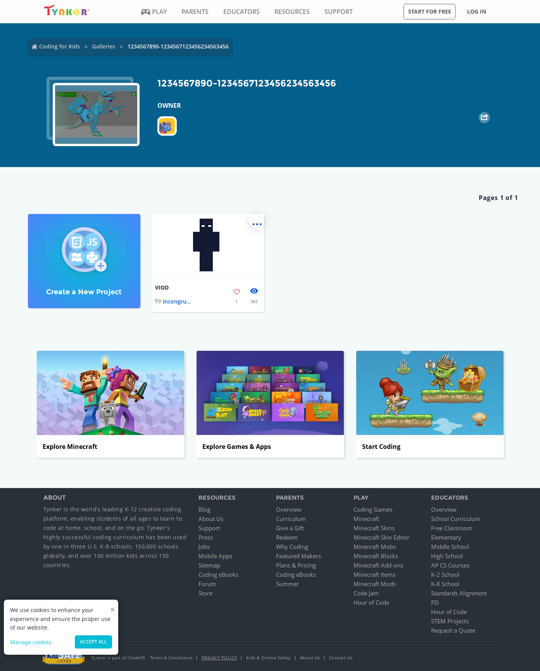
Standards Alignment (459, 593)
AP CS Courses (450, 565)
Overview (289, 509)
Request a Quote (453, 630)
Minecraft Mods (375, 584)
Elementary (446, 537)
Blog (204, 509)
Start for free (429, 11)
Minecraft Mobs (375, 546)
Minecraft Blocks (376, 556)
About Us (210, 519)
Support (209, 528)
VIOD (162, 287)
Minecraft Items (374, 574)
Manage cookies (31, 642)
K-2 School (445, 574)
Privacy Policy (219, 658)
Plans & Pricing (296, 565)
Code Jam (366, 593)
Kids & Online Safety (268, 658)
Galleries (103, 46)
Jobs (204, 546)
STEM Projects (450, 621)
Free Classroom (452, 528)
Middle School (450, 546)
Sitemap (209, 565)
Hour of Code (371, 602)
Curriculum (291, 519)
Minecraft (366, 519)
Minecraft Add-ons (378, 565)
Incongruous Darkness (178, 301)
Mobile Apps (215, 556)
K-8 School (445, 584)
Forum (207, 584)
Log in (476, 11)
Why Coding (292, 546)
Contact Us (341, 658)
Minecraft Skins (374, 528)
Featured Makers (298, 556)
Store (205, 593)
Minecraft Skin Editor (381, 537)
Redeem (287, 537)
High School (447, 556)
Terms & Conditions (171, 658)
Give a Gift (290, 528)
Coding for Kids (59, 46)
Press (205, 537)
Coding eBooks (218, 574)
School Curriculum (455, 519)
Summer (287, 584)
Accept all (93, 641)
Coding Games (373, 509)
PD (435, 602)
